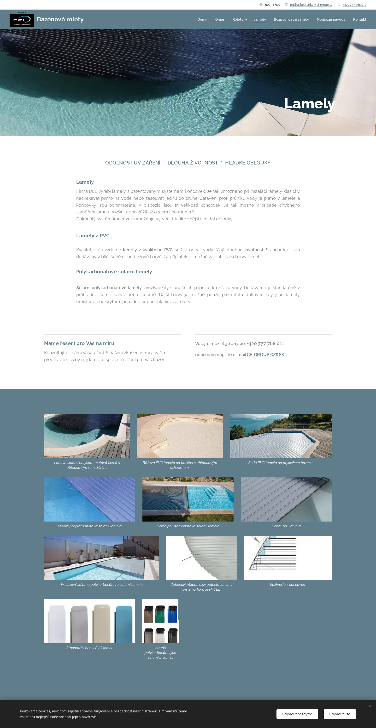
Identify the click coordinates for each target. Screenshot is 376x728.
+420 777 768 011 (354, 4)
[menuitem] (202, 19)
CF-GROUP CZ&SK (265, 354)
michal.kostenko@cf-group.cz (311, 4)
